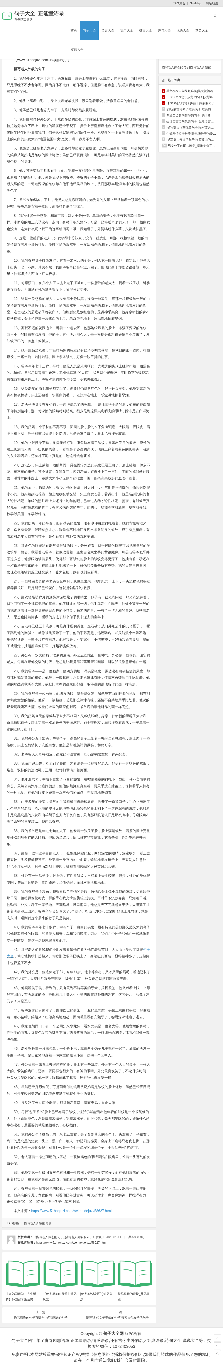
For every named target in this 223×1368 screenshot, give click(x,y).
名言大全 (108, 30)
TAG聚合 (179, 3)
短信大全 (77, 49)
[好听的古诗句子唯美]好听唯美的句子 (191, 109)
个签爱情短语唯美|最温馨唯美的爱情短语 (194, 133)
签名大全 (201, 30)
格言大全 (145, 30)
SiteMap (195, 3)
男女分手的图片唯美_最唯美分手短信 (193, 145)
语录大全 (126, 30)
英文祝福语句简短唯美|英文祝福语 (189, 91)
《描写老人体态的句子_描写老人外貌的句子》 (64, 1237)
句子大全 (89, 30)
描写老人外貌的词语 (37, 1223)
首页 (74, 30)
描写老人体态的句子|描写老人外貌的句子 (190, 67)
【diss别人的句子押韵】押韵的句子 (190, 103)
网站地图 (212, 3)
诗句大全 (164, 30)
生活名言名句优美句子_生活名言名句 (191, 121)
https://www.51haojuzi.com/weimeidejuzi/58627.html (71, 1211)
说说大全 (182, 30)
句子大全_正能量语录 (39, 13)
